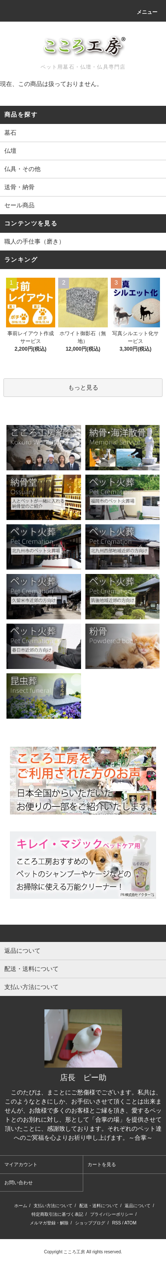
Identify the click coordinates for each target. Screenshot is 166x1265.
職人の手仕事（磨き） (34, 241)
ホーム (20, 1205)
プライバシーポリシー (111, 1214)
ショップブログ (90, 1223)
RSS (116, 1223)
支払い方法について (53, 1205)
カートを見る (102, 1164)
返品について (137, 1205)
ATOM (130, 1223)
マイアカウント (21, 1164)
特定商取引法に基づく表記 (57, 1214)
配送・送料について (98, 1205)
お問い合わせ (18, 1182)
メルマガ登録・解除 (49, 1223)
